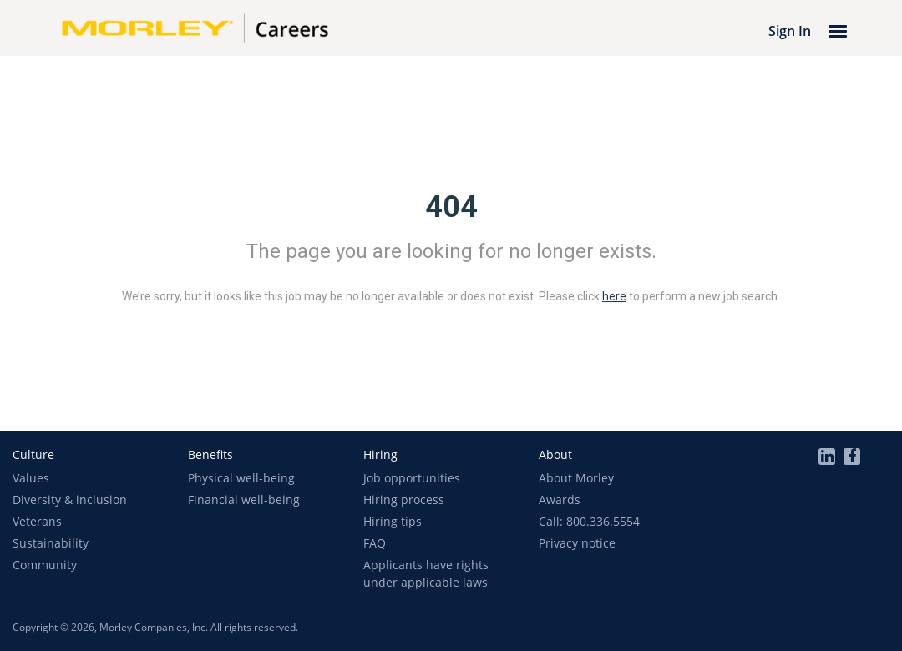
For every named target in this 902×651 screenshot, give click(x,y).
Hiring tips (392, 521)
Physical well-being (241, 478)
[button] (33, 454)
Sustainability (51, 543)
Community (45, 565)
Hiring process (403, 499)
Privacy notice (577, 543)
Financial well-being (244, 499)
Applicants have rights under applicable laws (426, 573)
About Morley (576, 478)
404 (451, 207)
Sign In (789, 31)
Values (31, 478)
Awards (559, 499)
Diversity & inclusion (70, 499)
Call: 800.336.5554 (589, 521)
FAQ (374, 543)
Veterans (37, 521)
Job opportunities (411, 478)
